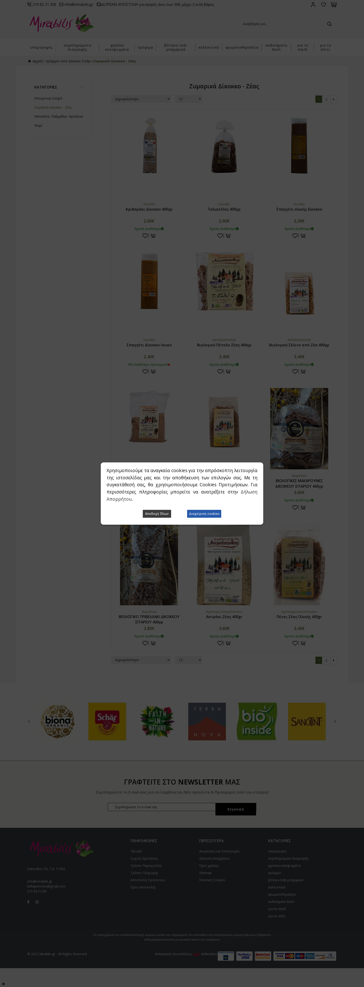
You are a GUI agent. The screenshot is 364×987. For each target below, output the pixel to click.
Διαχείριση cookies (204, 514)
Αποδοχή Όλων (157, 514)
